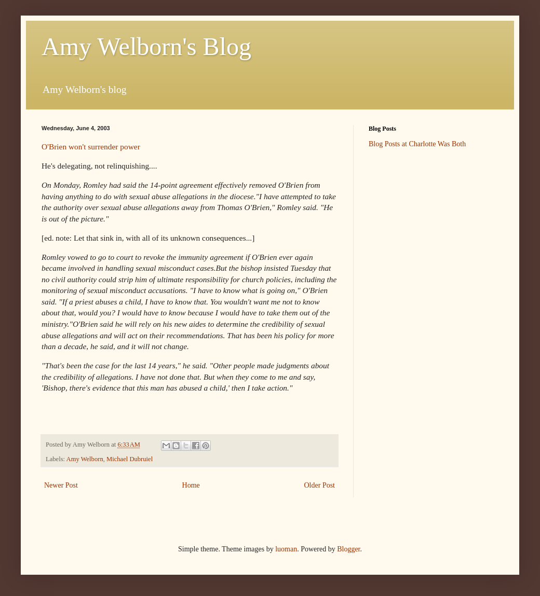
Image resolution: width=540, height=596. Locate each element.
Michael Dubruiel (129, 459)
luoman (286, 549)
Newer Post (61, 485)
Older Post (319, 485)
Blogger (348, 549)
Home (191, 485)
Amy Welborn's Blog (146, 46)
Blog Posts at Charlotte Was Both (417, 144)
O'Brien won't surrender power (91, 146)
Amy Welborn (84, 459)
